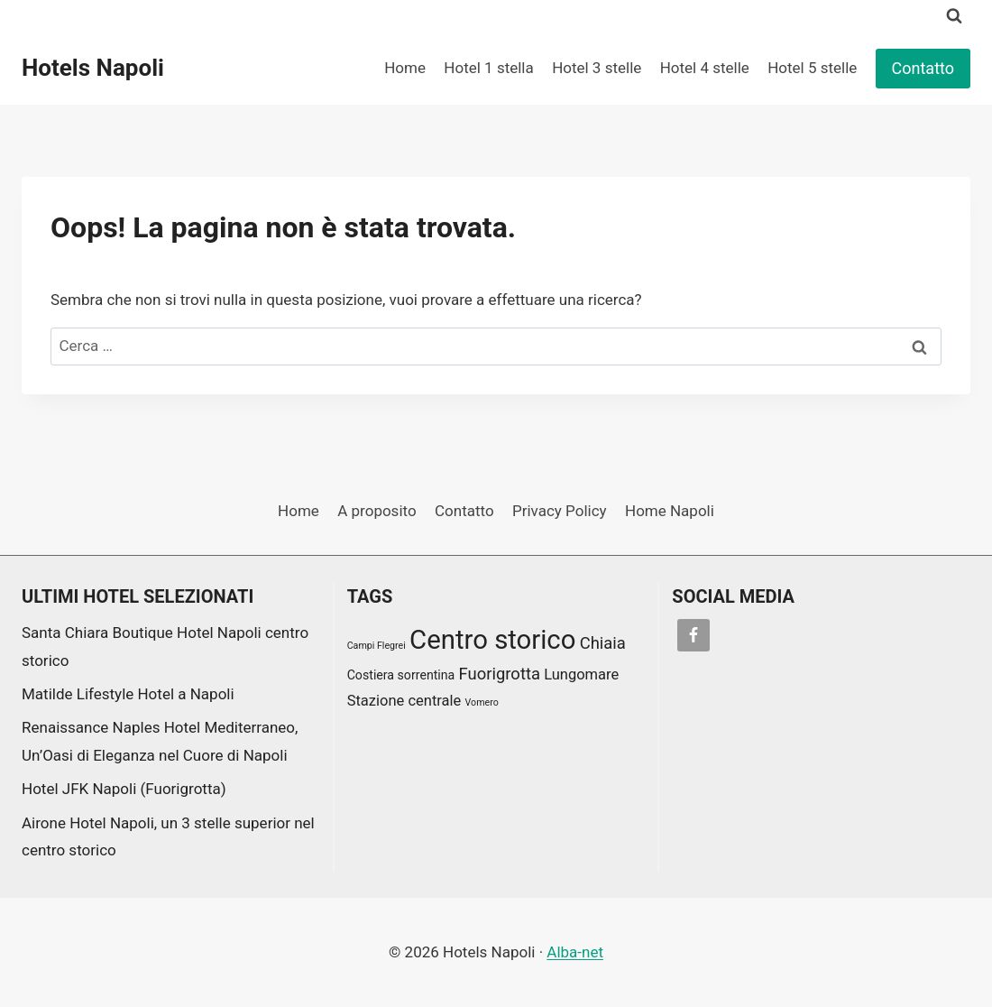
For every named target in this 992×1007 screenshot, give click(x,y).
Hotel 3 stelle (596, 68)
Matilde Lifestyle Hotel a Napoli (128, 694)
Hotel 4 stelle (704, 68)
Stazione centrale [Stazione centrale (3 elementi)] (404, 700)
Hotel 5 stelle (812, 68)
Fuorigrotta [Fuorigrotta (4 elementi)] (499, 674)
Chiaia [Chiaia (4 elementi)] (603, 643)
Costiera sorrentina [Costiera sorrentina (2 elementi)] (401, 675)
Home (405, 68)
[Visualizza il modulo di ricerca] (954, 16)
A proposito (376, 511)
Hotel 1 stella (488, 68)
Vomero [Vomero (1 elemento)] (482, 702)
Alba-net (575, 952)
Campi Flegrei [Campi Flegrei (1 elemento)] (376, 645)
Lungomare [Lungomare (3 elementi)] (581, 674)
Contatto (923, 68)
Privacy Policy (559, 511)
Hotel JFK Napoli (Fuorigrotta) (124, 789)
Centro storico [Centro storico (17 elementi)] (492, 639)
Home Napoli (669, 511)
